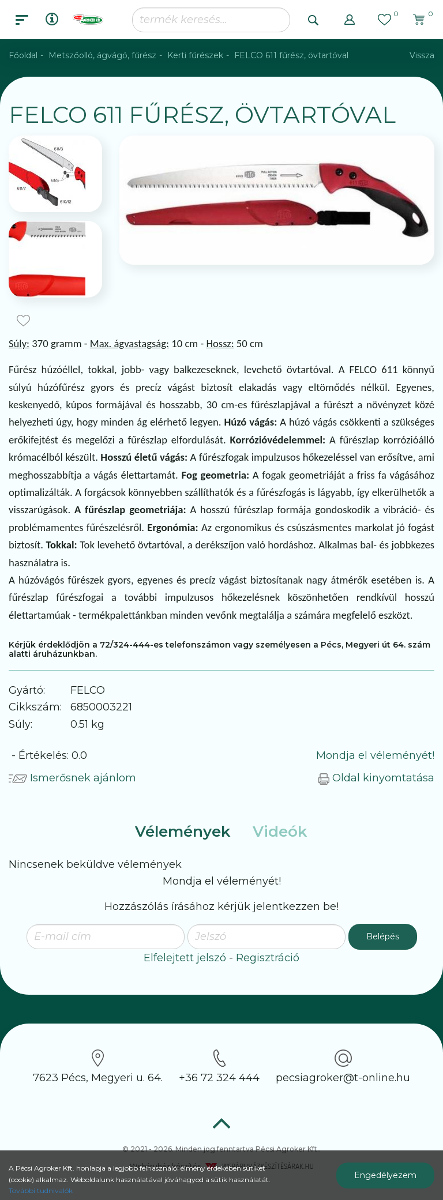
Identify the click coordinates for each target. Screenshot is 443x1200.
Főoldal (23, 55)
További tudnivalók (41, 1190)
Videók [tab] (280, 831)
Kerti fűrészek (195, 55)
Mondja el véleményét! (375, 755)
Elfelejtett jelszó (185, 957)
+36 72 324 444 (219, 1066)
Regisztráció (267, 957)
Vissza (422, 55)
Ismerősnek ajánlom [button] (72, 778)
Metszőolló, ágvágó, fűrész (102, 55)
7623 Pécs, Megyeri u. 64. (98, 1066)
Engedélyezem (385, 1175)
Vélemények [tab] (182, 831)
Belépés (382, 936)
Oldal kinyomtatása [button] (376, 778)
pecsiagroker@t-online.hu (343, 1066)
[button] (349, 19)
